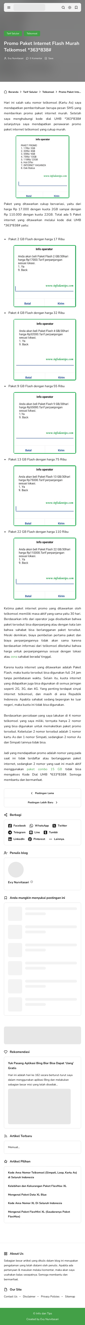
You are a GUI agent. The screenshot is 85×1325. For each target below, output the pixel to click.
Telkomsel (32, 33)
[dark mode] (69, 7)
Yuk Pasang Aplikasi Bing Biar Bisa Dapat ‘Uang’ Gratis (41, 1065)
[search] (63, 7)
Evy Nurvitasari (16, 58)
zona (14, 657)
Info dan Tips (44, 1313)
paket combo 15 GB (44, 769)
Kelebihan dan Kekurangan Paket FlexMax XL (37, 1186)
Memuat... (14, 1147)
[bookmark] (76, 7)
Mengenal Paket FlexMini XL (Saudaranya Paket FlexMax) (39, 1214)
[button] (57, 839)
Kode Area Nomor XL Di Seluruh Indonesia (35, 1203)
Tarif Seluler (13, 33)
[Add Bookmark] (48, 58)
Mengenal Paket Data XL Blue (27, 1195)
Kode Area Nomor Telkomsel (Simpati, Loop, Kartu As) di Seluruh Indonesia (42, 1175)
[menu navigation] (9, 7)
